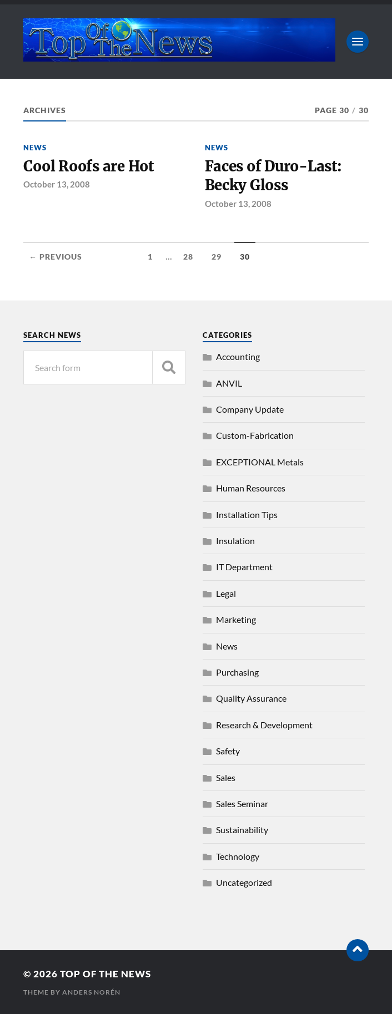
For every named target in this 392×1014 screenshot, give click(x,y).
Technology (237, 856)
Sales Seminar (242, 803)
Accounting (238, 356)
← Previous (55, 256)
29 (217, 256)
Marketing (236, 619)
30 (245, 256)
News (35, 147)
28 (188, 256)
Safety (228, 751)
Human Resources (250, 488)
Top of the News (105, 974)
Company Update (250, 409)
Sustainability (242, 829)
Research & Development (264, 724)
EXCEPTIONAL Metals (260, 462)
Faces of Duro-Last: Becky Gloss (273, 176)
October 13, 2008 (56, 184)
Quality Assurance (251, 698)
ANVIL (229, 383)
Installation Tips (247, 514)
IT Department (244, 566)
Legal (226, 593)
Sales (225, 777)
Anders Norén (91, 992)
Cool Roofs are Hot (88, 166)
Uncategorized (244, 882)
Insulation (235, 540)
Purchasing (237, 672)
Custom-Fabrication (255, 435)
